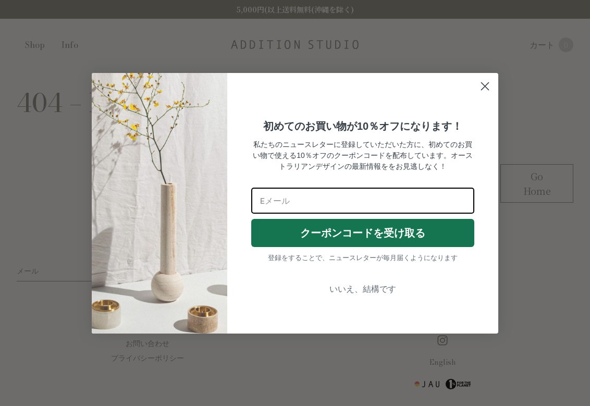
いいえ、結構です (362, 288)
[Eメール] (362, 201)
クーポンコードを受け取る (362, 233)
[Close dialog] (485, 86)
